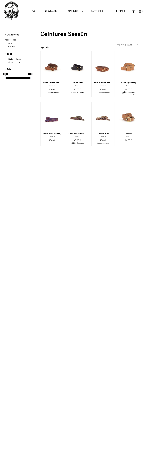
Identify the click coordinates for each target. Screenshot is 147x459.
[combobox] (127, 44)
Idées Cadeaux (14, 62)
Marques (73, 11)
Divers (9, 43)
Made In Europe (14, 59)
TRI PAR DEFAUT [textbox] (124, 45)
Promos (120, 11)
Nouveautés (51, 11)
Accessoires (10, 40)
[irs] (0, 0)
